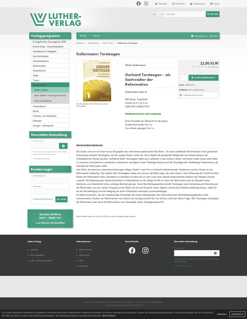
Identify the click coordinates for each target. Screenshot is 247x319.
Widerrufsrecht (83, 249)
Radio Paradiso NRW (178, 286)
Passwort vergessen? (43, 199)
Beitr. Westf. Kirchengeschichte (50, 95)
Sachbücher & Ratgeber (44, 51)
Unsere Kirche (99, 286)
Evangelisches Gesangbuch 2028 (49, 42)
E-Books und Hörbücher (44, 116)
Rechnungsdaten (35, 255)
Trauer (36, 80)
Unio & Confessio (43, 101)
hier (150, 124)
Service (97, 35)
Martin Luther (41, 90)
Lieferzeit (32, 249)
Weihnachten (39, 66)
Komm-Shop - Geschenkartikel (48, 46)
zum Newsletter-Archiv (182, 266)
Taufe (35, 75)
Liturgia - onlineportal (43, 125)
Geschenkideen (40, 56)
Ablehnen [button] (221, 314)
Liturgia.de (59, 286)
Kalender (37, 121)
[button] (158, 14)
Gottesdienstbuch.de (19, 286)
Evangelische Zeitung (138, 286)
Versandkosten (213, 67)
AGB (79, 260)
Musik (36, 111)
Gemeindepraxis (41, 61)
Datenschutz (83, 255)
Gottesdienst (39, 106)
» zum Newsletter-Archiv (41, 159)
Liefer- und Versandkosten (39, 260)
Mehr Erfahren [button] (109, 316)
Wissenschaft (39, 85)
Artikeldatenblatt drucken (193, 95)
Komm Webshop (217, 286)
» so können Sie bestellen (50, 223)
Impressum (82, 266)
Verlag (83, 35)
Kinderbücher (39, 70)
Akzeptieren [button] (237, 314)
